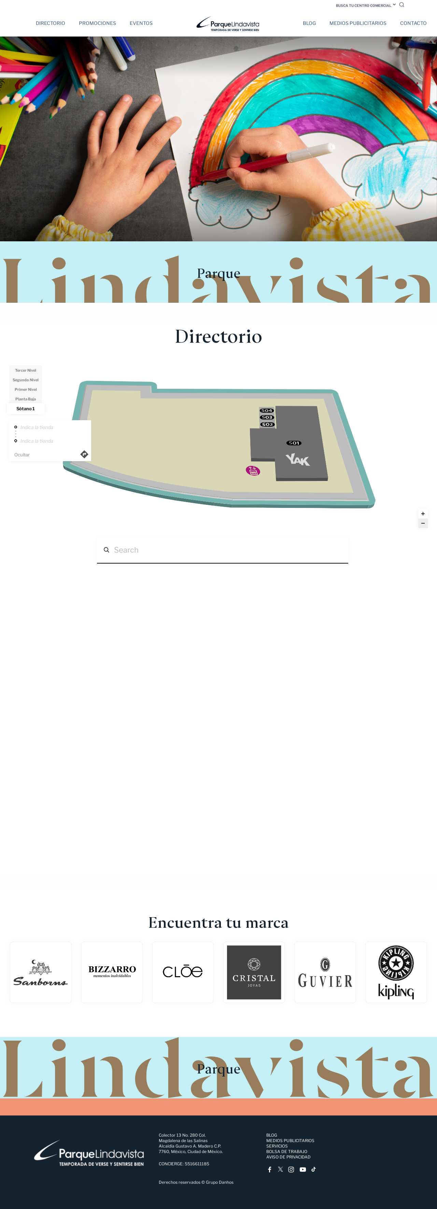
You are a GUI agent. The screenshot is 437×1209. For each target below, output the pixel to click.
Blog (309, 23)
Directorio (50, 23)
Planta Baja (25, 399)
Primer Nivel (26, 389)
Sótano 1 (25, 408)
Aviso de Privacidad (288, 1157)
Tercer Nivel (25, 370)
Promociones (97, 23)
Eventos (141, 23)
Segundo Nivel (26, 380)
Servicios (277, 1146)
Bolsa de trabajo (286, 1151)
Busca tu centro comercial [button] (363, 5)
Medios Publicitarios (357, 23)
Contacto (413, 23)
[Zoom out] (423, 523)
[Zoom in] (423, 513)
